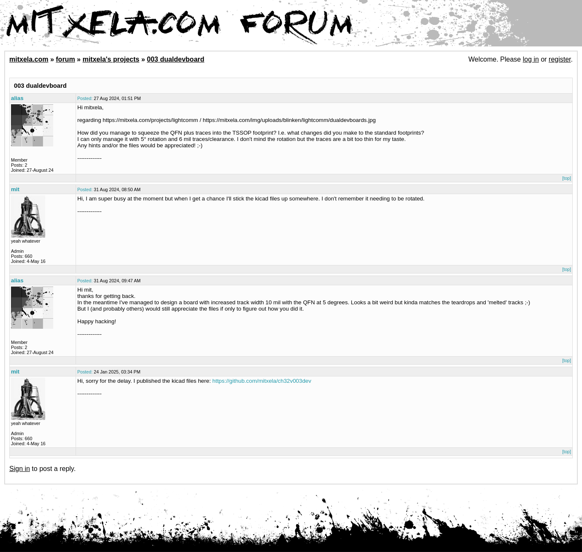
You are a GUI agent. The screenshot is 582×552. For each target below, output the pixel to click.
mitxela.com (28, 59)
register (560, 59)
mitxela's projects (110, 59)
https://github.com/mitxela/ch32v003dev (261, 381)
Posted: (84, 98)
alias (17, 98)
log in (531, 59)
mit (15, 189)
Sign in (19, 468)
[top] (566, 178)
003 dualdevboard (175, 59)
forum (65, 59)
